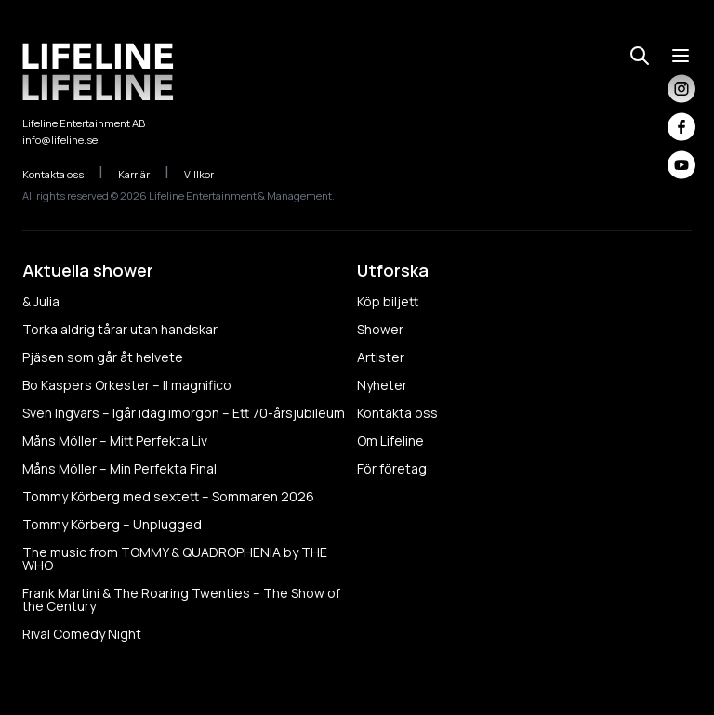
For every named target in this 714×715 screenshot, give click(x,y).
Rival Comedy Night (81, 634)
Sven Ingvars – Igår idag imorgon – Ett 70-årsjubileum (183, 413)
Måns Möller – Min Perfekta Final (119, 468)
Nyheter (382, 385)
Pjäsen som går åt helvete (102, 357)
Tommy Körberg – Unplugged (112, 524)
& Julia (41, 301)
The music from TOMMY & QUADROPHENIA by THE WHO (174, 558)
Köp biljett (387, 301)
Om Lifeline (390, 440)
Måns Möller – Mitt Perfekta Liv (114, 440)
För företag (392, 468)
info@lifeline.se (60, 140)
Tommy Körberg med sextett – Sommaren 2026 (168, 496)
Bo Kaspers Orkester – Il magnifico (126, 385)
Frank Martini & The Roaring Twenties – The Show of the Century (181, 599)
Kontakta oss (62, 174)
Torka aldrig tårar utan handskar (120, 329)
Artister (380, 357)
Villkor (208, 174)
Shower (380, 329)
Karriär (143, 174)
